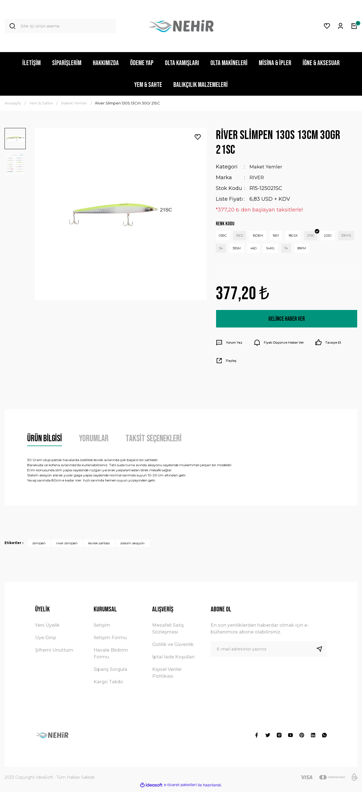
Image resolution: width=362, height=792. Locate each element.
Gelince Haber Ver (286, 322)
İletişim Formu (110, 640)
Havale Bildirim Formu (111, 656)
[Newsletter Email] (269, 652)
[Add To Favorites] (197, 137)
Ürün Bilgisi (44, 441)
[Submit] (321, 652)
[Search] (60, 26)
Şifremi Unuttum (54, 653)
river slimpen (66, 546)
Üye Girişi (45, 640)
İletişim (102, 628)
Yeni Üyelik (47, 628)
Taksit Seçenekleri (154, 441)
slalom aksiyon (132, 546)
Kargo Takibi (108, 685)
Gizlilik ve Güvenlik (173, 647)
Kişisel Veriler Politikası (167, 676)
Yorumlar (94, 441)
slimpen (39, 546)
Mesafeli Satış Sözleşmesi (168, 632)
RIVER (257, 177)
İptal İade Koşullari (173, 660)
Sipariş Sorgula (110, 672)
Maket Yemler (267, 167)
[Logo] (181, 26)
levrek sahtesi (99, 546)
